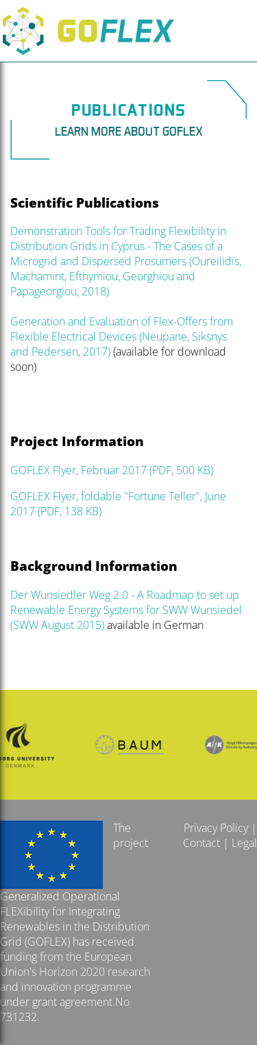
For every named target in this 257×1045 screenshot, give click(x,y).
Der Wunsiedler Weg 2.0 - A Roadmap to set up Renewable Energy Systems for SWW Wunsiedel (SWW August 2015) (127, 609)
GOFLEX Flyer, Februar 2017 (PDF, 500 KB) (111, 470)
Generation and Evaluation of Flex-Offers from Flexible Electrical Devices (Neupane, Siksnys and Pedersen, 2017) (121, 336)
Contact (201, 842)
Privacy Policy (216, 827)
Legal (244, 842)
